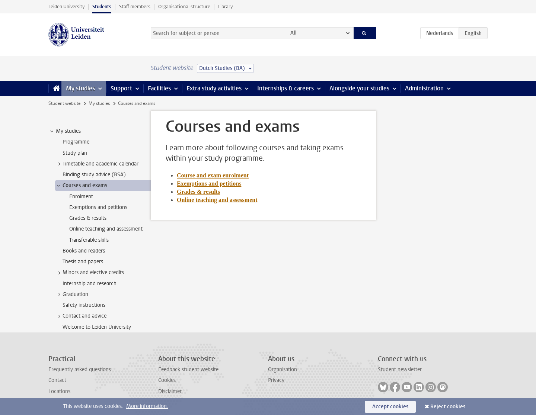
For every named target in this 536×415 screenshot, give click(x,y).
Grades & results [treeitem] (87, 218)
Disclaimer (170, 391)
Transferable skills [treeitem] (89, 240)
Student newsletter (400, 369)
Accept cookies (390, 406)
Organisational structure (184, 6)
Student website (64, 103)
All (293, 32)
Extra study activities (214, 88)
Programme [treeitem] (76, 141)
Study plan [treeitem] (75, 153)
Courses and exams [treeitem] (81, 185)
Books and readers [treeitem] (84, 250)
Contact (57, 380)
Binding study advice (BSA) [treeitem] (94, 174)
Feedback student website (188, 369)
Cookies (167, 380)
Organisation (282, 369)
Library (225, 6)
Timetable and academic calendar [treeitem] (96, 164)
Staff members (134, 6)
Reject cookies (447, 406)
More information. (147, 406)
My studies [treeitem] (65, 131)
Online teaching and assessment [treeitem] (106, 228)
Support (121, 88)
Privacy (276, 380)
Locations (59, 391)
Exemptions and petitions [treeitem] (98, 207)
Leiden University (66, 6)
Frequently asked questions (79, 369)
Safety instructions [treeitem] (84, 305)
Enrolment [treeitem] (81, 196)
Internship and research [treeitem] (90, 283)
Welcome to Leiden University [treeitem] (97, 327)
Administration (424, 88)
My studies (80, 88)
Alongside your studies (359, 88)
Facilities (159, 88)
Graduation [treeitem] (71, 294)
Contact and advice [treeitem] (80, 316)
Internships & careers (285, 88)
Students (101, 6)
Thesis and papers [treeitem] (83, 261)
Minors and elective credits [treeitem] (89, 272)
